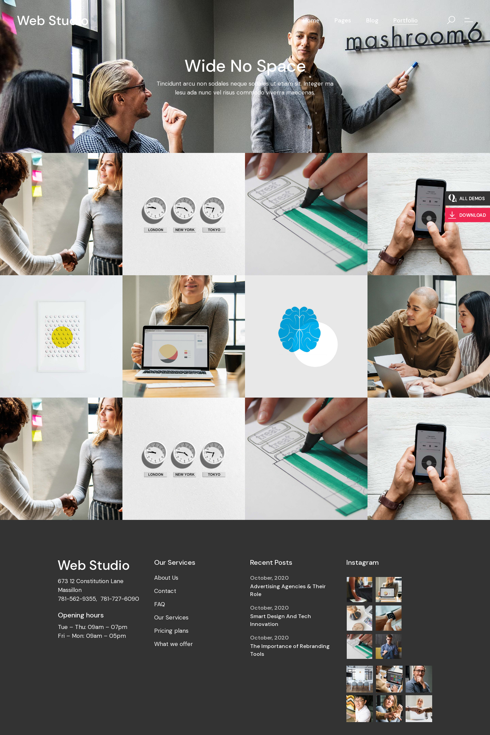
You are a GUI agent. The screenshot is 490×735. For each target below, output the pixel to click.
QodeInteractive (95, 722)
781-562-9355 (77, 598)
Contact (165, 591)
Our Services (171, 617)
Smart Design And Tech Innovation (280, 620)
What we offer (173, 644)
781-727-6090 (119, 598)
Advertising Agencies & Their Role (288, 590)
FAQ (159, 604)
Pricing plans (171, 630)
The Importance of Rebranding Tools (290, 650)
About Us (166, 577)
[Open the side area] (468, 20)
